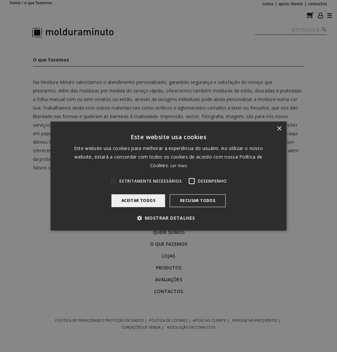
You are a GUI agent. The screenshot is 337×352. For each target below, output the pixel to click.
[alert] (168, 176)
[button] (168, 218)
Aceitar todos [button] (138, 200)
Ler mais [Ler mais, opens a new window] (178, 165)
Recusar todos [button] (197, 200)
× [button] (278, 128)
